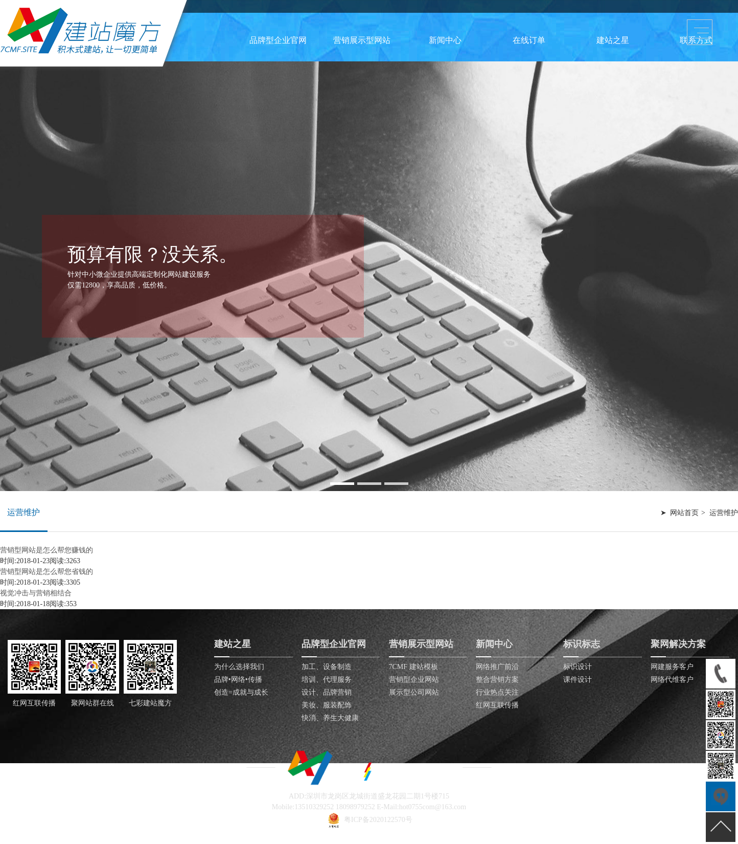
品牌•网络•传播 (238, 679)
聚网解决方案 (678, 644)
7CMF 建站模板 (413, 667)
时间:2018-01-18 (25, 604)
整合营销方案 (497, 679)
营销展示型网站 (361, 40)
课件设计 (577, 679)
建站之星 (612, 40)
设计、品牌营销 (327, 692)
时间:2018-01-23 (25, 561)
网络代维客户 (672, 679)
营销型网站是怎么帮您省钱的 (46, 571)
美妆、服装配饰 (327, 705)
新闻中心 (445, 40)
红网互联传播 (497, 705)
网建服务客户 (672, 667)
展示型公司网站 (414, 692)
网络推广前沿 (497, 667)
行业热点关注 (497, 692)
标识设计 (577, 667)
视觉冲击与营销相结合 (36, 593)
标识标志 (581, 644)
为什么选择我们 (239, 667)
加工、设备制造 (327, 667)
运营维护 (23, 512)
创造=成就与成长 (241, 692)
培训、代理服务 (327, 679)
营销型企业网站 (414, 679)
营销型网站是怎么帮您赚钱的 (46, 550)
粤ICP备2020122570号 (378, 820)
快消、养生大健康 (330, 718)
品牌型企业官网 (278, 40)
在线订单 (529, 40)
